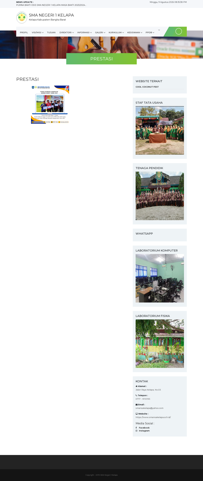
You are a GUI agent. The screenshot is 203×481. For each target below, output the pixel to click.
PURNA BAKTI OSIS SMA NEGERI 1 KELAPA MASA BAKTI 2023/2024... (51, 5)
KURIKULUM (115, 32)
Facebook (144, 427)
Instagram (144, 430)
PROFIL (24, 32)
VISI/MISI (36, 32)
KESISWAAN (133, 32)
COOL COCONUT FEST (147, 87)
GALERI (99, 32)
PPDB (149, 32)
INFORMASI (83, 32)
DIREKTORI (65, 32)
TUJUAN (51, 32)
